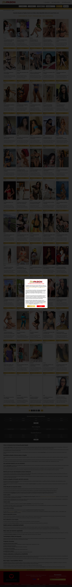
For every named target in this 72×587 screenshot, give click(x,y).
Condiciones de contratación (30, 287)
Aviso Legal (38, 287)
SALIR (40, 306)
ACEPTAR (31, 306)
